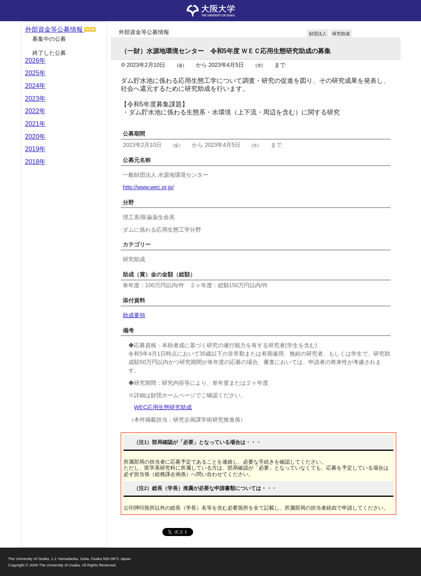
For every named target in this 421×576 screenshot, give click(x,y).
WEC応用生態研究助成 (163, 407)
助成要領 (134, 315)
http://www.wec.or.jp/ (148, 187)
